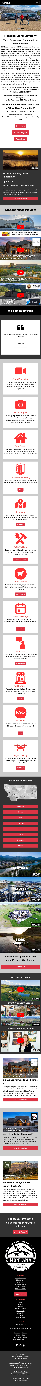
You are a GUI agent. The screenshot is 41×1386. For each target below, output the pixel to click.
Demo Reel (20, 139)
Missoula (20, 846)
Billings (20, 812)
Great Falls (20, 823)
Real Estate (20, 1282)
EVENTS (20, 629)
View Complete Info (20, 1099)
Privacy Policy (15, 1365)
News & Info (20, 1311)
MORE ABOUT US (20, 941)
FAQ (20, 733)
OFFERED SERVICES (20, 865)
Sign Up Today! (20, 1232)
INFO (20, 490)
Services (20, 1304)
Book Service (20, 1294)
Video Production (20, 1278)
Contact (20, 1315)
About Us (21, 1313)
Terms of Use (26, 1365)
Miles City (20, 840)
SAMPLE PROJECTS (20, 891)
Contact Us (20, 967)
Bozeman (20, 806)
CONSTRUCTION (20, 559)
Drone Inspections (20, 1284)
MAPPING (20, 524)
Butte (20, 817)
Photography (20, 1280)
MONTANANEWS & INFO (20, 916)
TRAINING (20, 768)
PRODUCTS (20, 594)
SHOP (20, 698)
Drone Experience (20, 1289)
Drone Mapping (20, 1286)
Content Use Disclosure (20, 1367)
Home (20, 1302)
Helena (20, 829)
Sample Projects (20, 133)
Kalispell (20, 834)
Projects (20, 1306)
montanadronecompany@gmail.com (20, 1328)
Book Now (20, 126)
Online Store (20, 1317)
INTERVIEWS (20, 663)
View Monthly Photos (20, 198)
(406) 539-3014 (20, 1324)
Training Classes (20, 1308)
